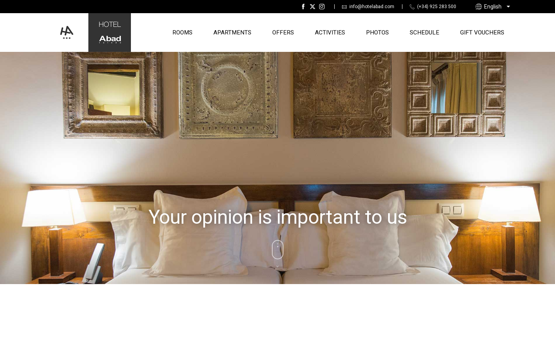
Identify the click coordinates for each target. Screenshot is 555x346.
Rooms (182, 32)
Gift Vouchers (482, 32)
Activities (330, 32)
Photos (377, 32)
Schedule (424, 32)
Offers (283, 32)
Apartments (232, 32)
